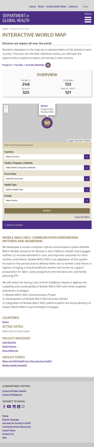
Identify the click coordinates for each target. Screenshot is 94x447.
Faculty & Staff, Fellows (55, 4)
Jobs (4, 433)
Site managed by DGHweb (76, 444)
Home (5, 24)
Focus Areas (10, 169)
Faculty (8, 191)
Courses (31, 4)
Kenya (5, 317)
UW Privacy (45, 444)
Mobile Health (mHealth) (14, 361)
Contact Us (72, 4)
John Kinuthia (9, 338)
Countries (9, 147)
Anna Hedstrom (10, 346)
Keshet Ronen (9, 342)
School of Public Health (14, 386)
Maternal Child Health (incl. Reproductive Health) (27, 357)
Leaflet (71, 136)
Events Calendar (10, 415)
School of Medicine (12, 390)
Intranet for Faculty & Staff (16, 418)
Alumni (40, 4)
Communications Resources (16, 422)
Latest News (8, 426)
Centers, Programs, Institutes (18, 158)
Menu (88, 9)
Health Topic (10, 180)
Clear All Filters (82, 212)
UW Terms (57, 444)
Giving (85, 4)
